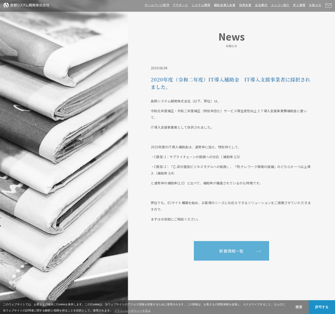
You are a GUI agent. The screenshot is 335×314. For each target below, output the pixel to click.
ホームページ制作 (157, 5)
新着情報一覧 (231, 251)
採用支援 (245, 5)
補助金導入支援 (224, 5)
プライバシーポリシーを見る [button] (132, 310)
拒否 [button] (299, 307)
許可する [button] (321, 307)
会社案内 (261, 5)
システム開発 (201, 5)
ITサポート (180, 5)
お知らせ (315, 5)
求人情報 (299, 5)
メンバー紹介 (280, 5)
